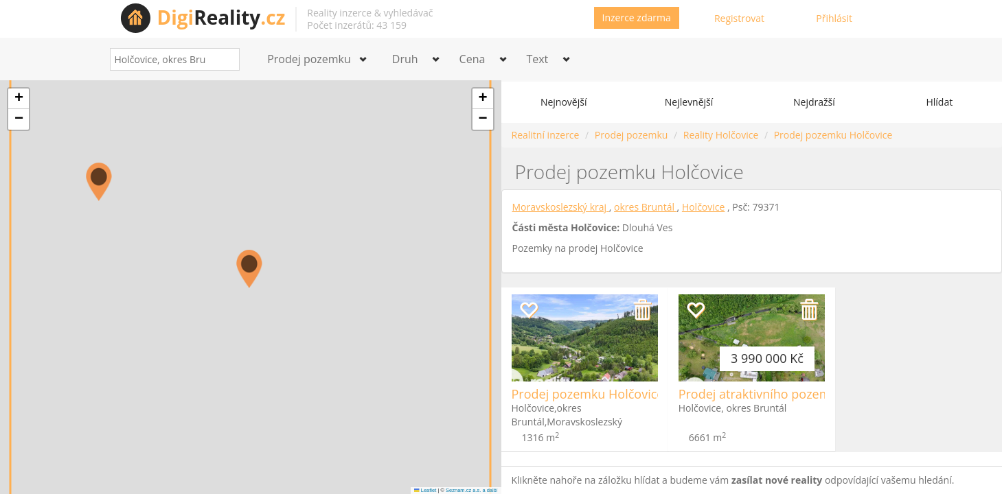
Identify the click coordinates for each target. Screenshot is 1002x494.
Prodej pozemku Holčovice (833, 134)
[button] (99, 182)
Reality (221, 17)
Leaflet (425, 490)
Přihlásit (834, 18)
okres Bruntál (645, 206)
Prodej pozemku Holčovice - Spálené (616, 394)
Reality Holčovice (721, 134)
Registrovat (739, 18)
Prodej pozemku (631, 134)
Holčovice (703, 206)
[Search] (224, 59)
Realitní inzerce (546, 134)
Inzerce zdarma (636, 17)
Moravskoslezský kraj (560, 206)
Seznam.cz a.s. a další (471, 490)
